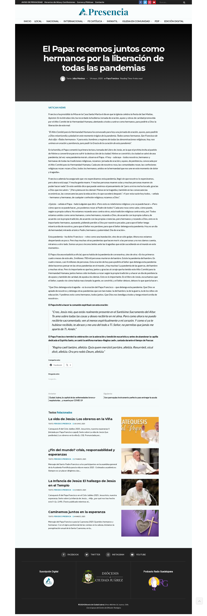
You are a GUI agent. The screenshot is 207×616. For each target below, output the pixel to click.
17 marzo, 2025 (79, 460)
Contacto (99, 2)
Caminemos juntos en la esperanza (76, 513)
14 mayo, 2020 (96, 78)
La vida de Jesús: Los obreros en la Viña (80, 420)
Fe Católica (95, 21)
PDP (157, 21)
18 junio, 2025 (79, 425)
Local (38, 21)
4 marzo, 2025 (79, 518)
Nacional (52, 21)
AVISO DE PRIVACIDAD (32, 2)
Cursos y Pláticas (85, 2)
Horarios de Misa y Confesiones (59, 2)
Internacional (73, 21)
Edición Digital (173, 21)
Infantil (112, 21)
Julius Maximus (78, 78)
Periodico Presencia (62, 425)
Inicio (27, 21)
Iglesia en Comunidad (136, 21)
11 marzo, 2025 (79, 491)
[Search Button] (184, 2)
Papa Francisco (112, 78)
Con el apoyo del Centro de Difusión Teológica (103, 610)
